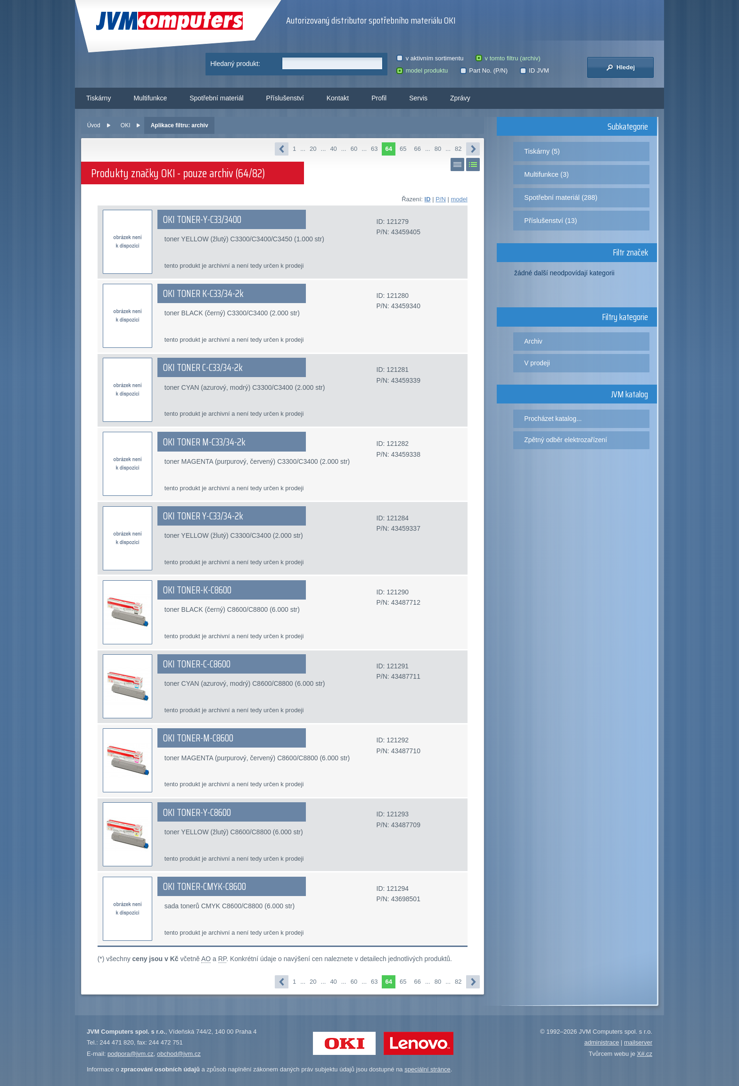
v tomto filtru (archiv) (508, 58)
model (459, 199)
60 (354, 148)
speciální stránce (427, 1069)
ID (428, 199)
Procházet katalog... (553, 418)
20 (313, 148)
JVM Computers (169, 21)
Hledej (620, 67)
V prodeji (537, 363)
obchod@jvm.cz (179, 1053)
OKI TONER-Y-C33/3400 (202, 219)
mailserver (638, 1042)
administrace (601, 1042)
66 (417, 148)
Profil (378, 98)
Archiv (533, 341)
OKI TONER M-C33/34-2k (204, 442)
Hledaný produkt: (235, 63)
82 (458, 148)
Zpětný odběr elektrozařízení (565, 440)
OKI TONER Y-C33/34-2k (203, 516)
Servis (418, 98)
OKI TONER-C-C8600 (196, 664)
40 (333, 148)
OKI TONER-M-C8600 (198, 738)
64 (388, 148)
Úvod (93, 125)
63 (374, 148)
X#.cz (644, 1053)
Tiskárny (98, 98)
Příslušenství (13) (550, 220)
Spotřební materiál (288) (560, 197)
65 (403, 148)
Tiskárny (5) (541, 151)
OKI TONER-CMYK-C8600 (204, 886)
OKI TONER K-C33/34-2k (203, 293)
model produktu (422, 70)
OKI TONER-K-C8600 (197, 590)
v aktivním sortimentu (429, 58)
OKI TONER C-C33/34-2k (203, 367)
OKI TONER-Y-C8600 (197, 812)
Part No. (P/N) (484, 70)
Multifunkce (150, 98)
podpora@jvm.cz (130, 1053)
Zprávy (460, 98)
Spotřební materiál (216, 98)
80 (438, 148)
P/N (440, 199)
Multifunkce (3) (546, 174)
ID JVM (534, 70)
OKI (126, 125)
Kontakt (338, 98)
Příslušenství (285, 98)
